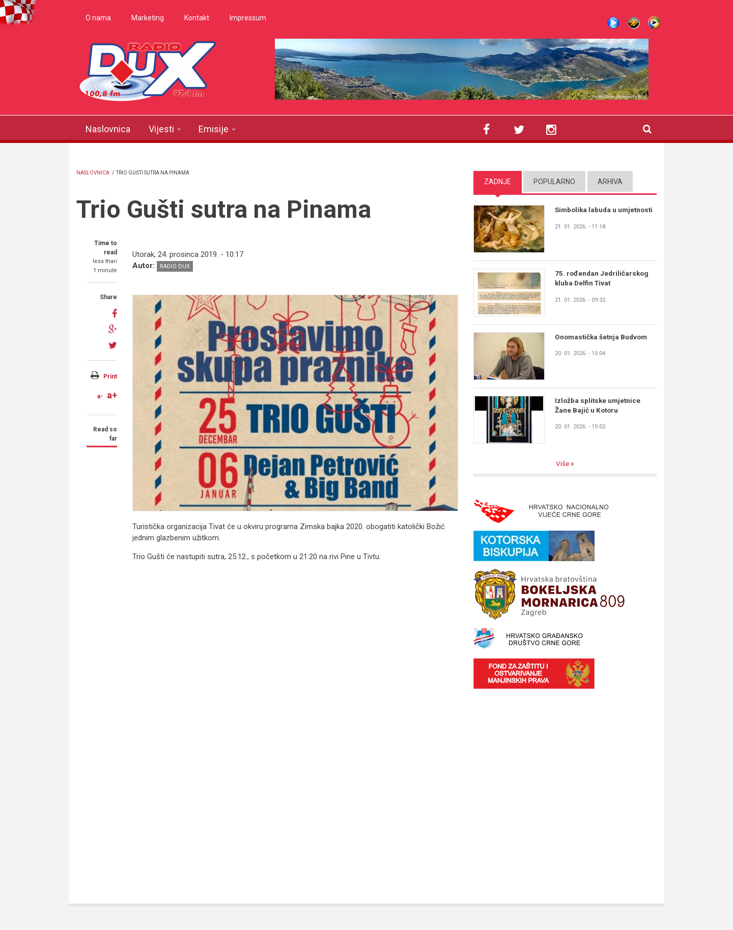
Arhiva (610, 182)
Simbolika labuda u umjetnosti (587, 215)
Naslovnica (108, 129)
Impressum (248, 18)
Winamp (634, 23)
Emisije (214, 129)
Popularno (554, 182)
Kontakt (196, 18)
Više (563, 464)
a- (100, 396)
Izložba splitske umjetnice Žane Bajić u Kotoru (599, 405)
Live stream (613, 23)
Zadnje (497, 182)
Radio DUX (175, 266)
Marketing (147, 18)
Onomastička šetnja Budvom (603, 337)
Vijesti (161, 129)
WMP (654, 23)
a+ (112, 395)
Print (110, 376)
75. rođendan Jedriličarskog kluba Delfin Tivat (603, 278)
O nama (98, 18)
